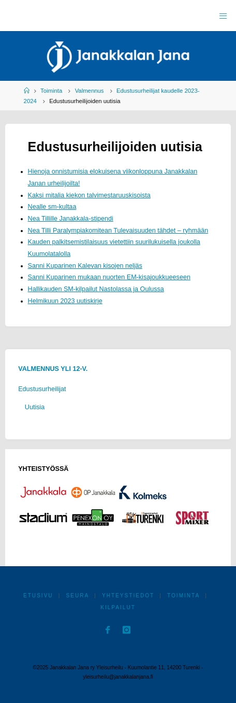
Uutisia (35, 407)
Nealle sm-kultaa (52, 206)
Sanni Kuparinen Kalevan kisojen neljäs (85, 265)
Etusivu (38, 595)
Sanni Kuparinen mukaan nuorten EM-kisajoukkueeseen (109, 277)
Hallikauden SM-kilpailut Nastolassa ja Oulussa (96, 289)
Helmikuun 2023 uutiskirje (65, 301)
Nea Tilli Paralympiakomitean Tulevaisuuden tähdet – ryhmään (118, 230)
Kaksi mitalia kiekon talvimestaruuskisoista (89, 195)
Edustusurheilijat (42, 389)
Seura (77, 595)
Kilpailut (118, 607)
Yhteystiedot (128, 595)
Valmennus (89, 91)
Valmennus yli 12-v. (52, 368)
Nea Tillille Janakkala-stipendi (70, 218)
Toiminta (51, 91)
